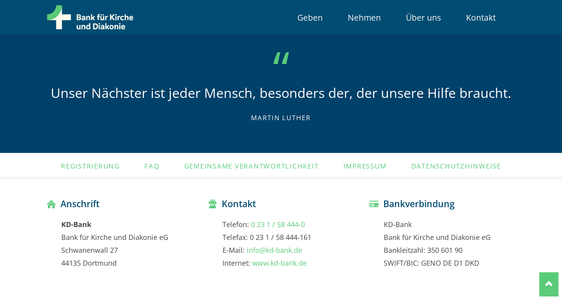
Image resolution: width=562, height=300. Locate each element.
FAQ (151, 165)
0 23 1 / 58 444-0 (278, 224)
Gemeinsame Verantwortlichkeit (251, 165)
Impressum (365, 165)
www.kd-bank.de (279, 263)
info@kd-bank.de (274, 250)
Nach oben (548, 284)
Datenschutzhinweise (456, 165)
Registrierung (90, 165)
